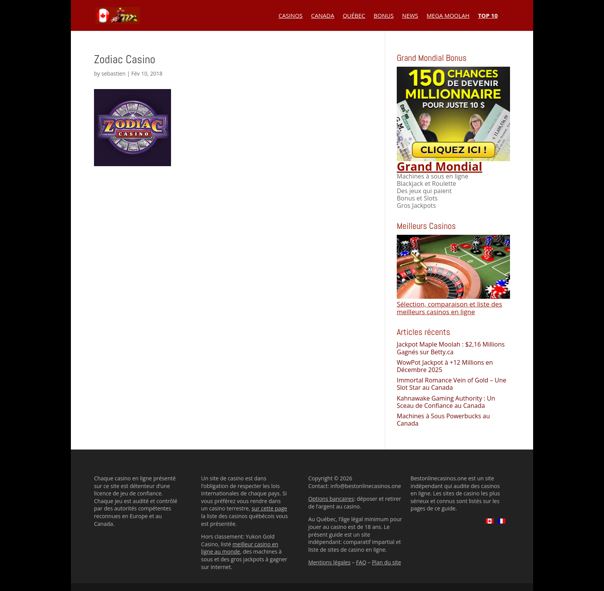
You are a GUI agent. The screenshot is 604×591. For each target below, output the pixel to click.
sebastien (113, 73)
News (410, 16)
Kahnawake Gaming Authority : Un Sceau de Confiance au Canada (446, 402)
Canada (322, 16)
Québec (354, 16)
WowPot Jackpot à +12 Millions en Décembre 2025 (445, 366)
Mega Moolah (448, 16)
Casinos (291, 16)
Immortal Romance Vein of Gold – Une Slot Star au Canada (451, 384)
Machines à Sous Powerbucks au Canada (443, 420)
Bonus (384, 16)
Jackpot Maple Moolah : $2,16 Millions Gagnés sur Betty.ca (451, 348)
